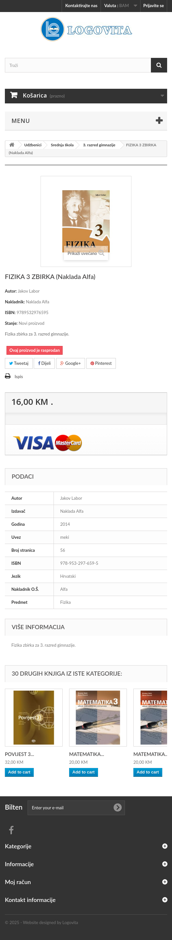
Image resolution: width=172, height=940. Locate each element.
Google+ (70, 363)
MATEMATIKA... (86, 754)
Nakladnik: (15, 301)
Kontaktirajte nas (81, 5)
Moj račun (18, 881)
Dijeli (44, 363)
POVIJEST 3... (19, 754)
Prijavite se (153, 5)
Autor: (11, 291)
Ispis (19, 376)
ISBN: (10, 312)
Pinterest (101, 363)
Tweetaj (19, 363)
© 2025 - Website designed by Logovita (41, 922)
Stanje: (11, 323)
